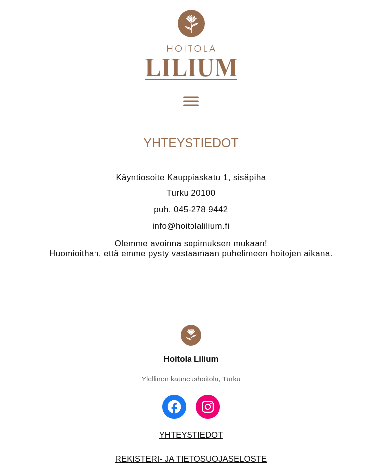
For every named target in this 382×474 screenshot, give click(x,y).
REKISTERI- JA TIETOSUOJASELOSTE (191, 459)
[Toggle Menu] (191, 101)
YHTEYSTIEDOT (191, 435)
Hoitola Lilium (191, 359)
